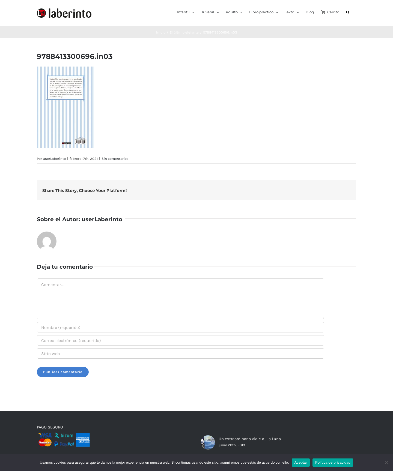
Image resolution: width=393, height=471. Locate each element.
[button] (347, 11)
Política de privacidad (332, 462)
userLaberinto (54, 159)
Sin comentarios (115, 159)
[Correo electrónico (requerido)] (180, 340)
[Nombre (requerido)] (180, 327)
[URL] (180, 353)
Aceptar (300, 462)
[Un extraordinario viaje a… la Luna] (208, 442)
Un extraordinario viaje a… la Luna (250, 438)
